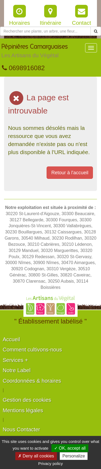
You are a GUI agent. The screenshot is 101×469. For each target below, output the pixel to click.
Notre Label (16, 370)
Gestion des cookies (27, 400)
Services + (15, 360)
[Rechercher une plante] (45, 31)
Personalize (73, 456)
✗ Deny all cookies (36, 456)
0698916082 (23, 68)
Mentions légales (23, 410)
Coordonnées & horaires (32, 381)
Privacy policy (50, 463)
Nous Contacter (21, 429)
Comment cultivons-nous (32, 350)
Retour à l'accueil (69, 172)
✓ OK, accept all (70, 448)
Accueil (11, 339)
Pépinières (34, 52)
